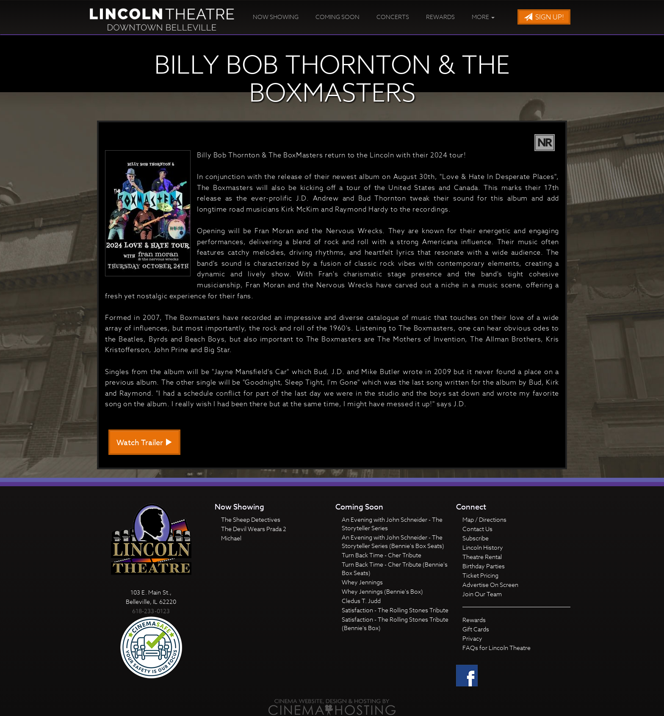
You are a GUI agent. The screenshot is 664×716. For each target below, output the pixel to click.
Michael (231, 538)
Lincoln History (482, 547)
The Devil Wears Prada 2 (253, 529)
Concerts (392, 17)
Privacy (472, 638)
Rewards (440, 17)
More (483, 17)
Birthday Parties (483, 566)
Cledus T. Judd (361, 601)
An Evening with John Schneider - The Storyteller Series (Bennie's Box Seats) (393, 541)
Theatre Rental (482, 557)
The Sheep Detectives (250, 519)
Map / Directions (484, 519)
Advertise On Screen (490, 585)
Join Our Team (482, 594)
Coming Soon (337, 17)
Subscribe (475, 538)
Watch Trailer (144, 443)
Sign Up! (544, 17)
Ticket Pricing (480, 575)
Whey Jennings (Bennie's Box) (382, 591)
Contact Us (477, 529)
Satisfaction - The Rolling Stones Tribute (395, 610)
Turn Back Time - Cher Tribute (381, 555)
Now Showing (276, 17)
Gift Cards (475, 629)
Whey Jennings (362, 582)
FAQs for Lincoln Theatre (496, 648)
